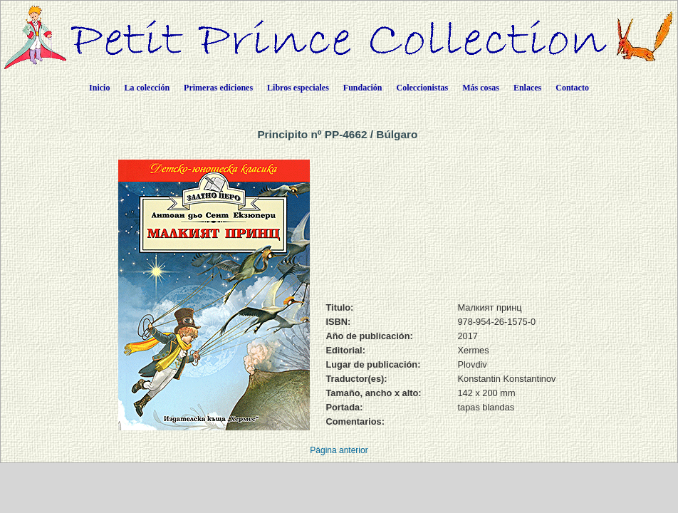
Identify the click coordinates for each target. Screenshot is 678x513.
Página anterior (338, 450)
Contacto (572, 88)
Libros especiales (298, 88)
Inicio (99, 88)
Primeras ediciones (218, 88)
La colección (147, 88)
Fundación (362, 88)
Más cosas (480, 88)
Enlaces (527, 88)
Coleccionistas (423, 88)
